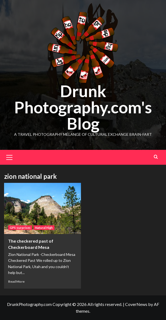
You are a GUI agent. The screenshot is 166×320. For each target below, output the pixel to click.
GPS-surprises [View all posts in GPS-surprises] (20, 227)
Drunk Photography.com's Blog (83, 107)
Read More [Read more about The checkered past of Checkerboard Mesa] (16, 281)
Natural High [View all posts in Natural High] (44, 227)
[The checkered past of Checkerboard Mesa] (42, 208)
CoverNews (136, 304)
